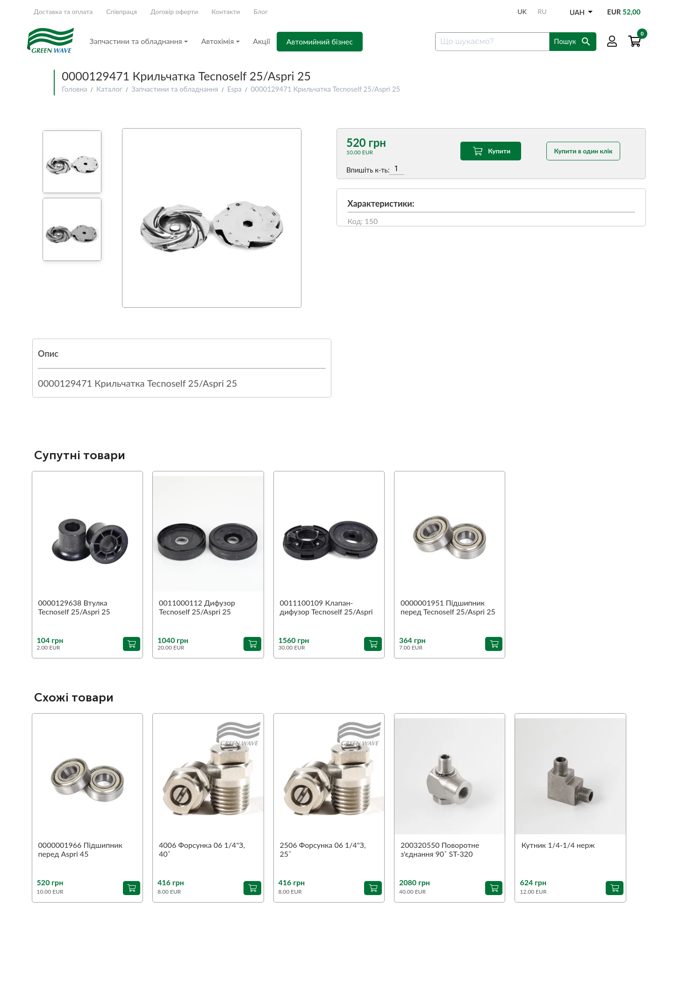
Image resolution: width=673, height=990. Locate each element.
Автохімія (220, 40)
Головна (74, 89)
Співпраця (121, 11)
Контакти (226, 11)
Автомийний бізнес (319, 41)
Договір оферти (174, 11)
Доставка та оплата (63, 11)
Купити (490, 151)
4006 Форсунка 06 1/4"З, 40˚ (202, 849)
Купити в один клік (583, 151)
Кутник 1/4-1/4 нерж (557, 844)
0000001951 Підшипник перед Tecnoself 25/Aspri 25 (448, 607)
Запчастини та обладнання (139, 40)
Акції (261, 40)
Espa (234, 89)
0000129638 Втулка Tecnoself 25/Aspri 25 (74, 607)
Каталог (109, 89)
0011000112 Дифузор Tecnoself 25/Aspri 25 (197, 607)
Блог (261, 11)
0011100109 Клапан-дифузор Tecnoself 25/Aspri (326, 607)
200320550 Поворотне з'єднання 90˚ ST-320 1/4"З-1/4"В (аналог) (440, 849)
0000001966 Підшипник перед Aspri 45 (80, 849)
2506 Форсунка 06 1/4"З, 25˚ (323, 849)
